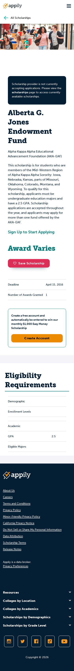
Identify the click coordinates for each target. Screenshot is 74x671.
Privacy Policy (12, 510)
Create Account (37, 338)
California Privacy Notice (18, 523)
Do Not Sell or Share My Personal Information (32, 529)
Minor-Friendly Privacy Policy (21, 516)
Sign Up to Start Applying (31, 232)
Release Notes (12, 549)
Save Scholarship (28, 263)
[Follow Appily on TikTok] (50, 641)
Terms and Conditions (16, 503)
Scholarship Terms (14, 542)
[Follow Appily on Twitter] (22, 641)
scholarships (20, 92)
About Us (9, 490)
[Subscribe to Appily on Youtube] (64, 641)
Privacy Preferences (15, 566)
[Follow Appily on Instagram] (9, 641)
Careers (8, 497)
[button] (15, 263)
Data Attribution (13, 536)
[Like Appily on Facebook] (36, 641)
